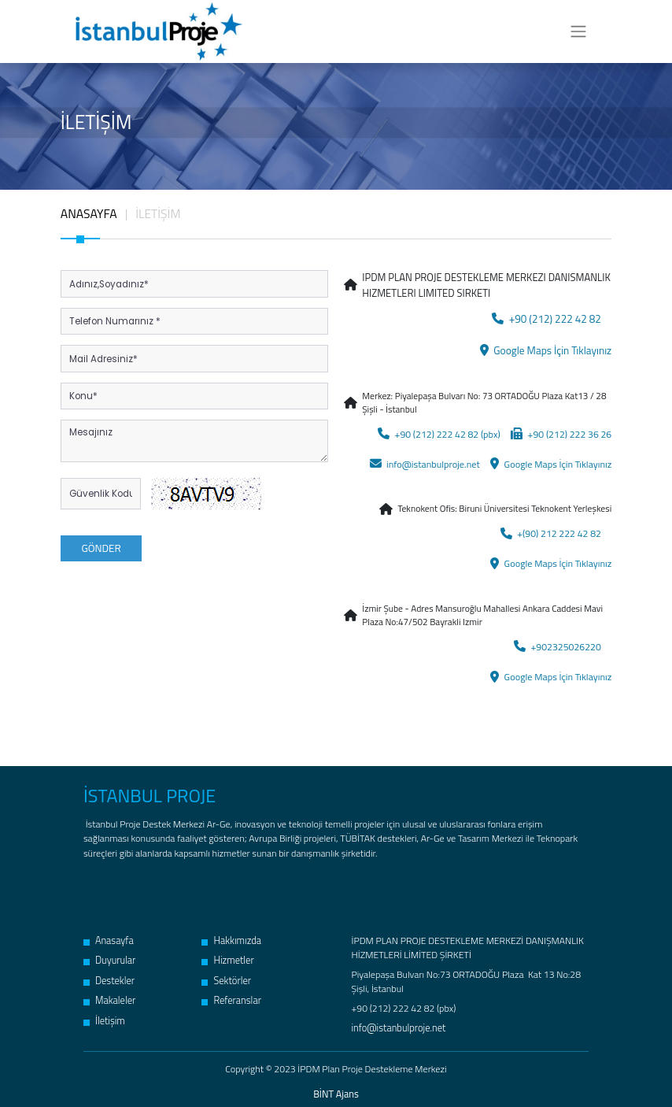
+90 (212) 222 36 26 (563, 432)
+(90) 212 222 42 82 (552, 530)
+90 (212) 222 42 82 (548, 318)
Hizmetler (227, 953)
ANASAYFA (88, 213)
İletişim (103, 1012)
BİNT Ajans (336, 1087)
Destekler (108, 973)
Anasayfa (107, 934)
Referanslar (230, 993)
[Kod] (101, 493)
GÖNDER (100, 546)
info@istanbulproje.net (432, 461)
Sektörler (225, 973)
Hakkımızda (230, 934)
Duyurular (109, 953)
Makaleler (109, 993)
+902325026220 (560, 641)
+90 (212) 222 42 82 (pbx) (445, 432)
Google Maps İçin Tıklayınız (547, 349)
